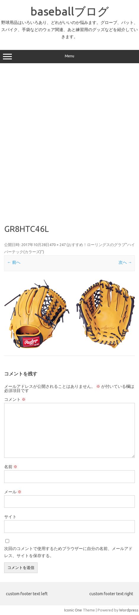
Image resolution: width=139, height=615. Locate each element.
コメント (15, 399)
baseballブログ (69, 11)
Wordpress (128, 610)
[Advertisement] (69, 141)
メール (13, 491)
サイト (10, 516)
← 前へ (13, 262)
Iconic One (73, 610)
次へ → (125, 262)
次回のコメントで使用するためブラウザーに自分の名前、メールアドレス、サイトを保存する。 (68, 552)
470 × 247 (57, 245)
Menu (69, 57)
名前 (10, 466)
